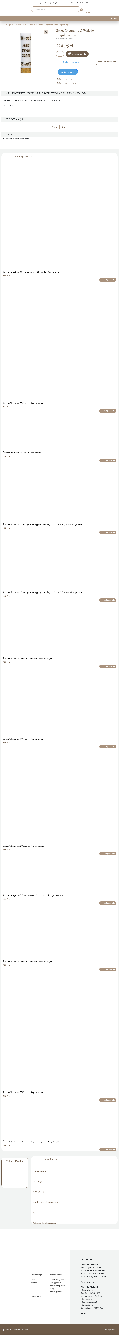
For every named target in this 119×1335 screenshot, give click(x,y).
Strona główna (8, 24)
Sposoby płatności (55, 1283)
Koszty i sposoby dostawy (58, 1280)
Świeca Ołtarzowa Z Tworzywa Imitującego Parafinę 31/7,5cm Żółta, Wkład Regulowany (43, 592)
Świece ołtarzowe (36, 24)
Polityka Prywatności (56, 1292)
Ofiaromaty (37, 1213)
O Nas (33, 1280)
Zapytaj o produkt (67, 72)
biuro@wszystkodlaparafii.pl (45, 3)
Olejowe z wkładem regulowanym (57, 24)
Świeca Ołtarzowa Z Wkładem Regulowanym (23, 403)
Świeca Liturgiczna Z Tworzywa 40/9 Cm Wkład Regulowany (31, 271)
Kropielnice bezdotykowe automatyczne (46, 1202)
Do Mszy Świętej (38, 1192)
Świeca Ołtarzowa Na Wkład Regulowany (22, 452)
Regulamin (34, 1283)
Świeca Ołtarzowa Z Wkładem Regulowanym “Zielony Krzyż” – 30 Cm (35, 1141)
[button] (46, 32)
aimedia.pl (114, 1329)
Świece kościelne (22, 24)
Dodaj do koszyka (78, 54)
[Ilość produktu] (60, 54)
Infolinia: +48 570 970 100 (76, 3)
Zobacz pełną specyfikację (67, 83)
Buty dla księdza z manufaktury (43, 1181)
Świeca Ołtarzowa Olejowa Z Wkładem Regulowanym (27, 658)
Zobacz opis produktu (66, 79)
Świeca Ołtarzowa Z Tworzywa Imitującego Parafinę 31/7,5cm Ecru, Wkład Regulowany (43, 524)
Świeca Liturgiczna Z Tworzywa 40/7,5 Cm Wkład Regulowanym (33, 895)
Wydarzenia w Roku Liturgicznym (44, 1223)
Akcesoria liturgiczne (40, 1171)
